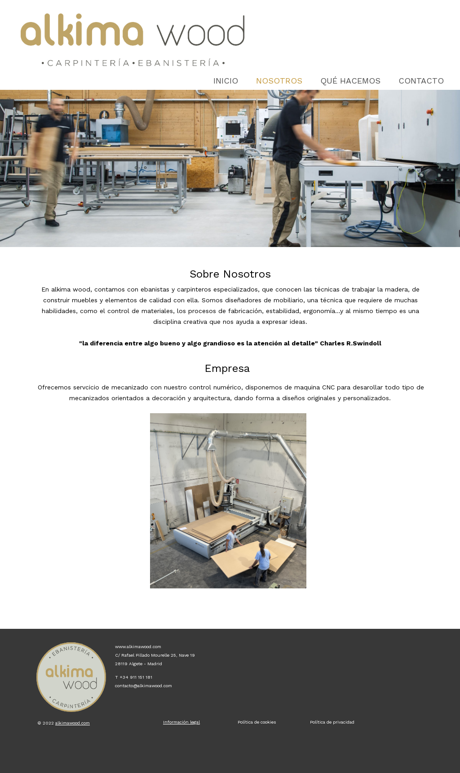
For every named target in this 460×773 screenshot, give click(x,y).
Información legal (181, 722)
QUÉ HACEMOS (350, 80)
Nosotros (279, 80)
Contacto (421, 80)
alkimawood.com (72, 722)
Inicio (225, 80)
